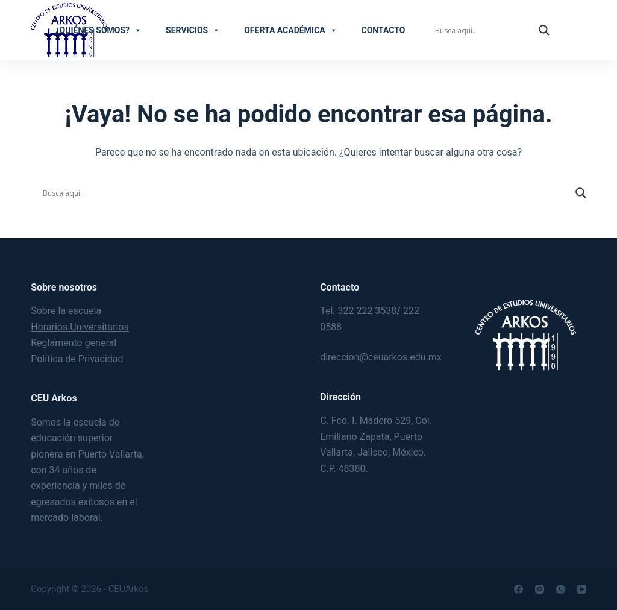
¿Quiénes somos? (98, 30)
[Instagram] (539, 589)
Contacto (384, 30)
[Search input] (484, 30)
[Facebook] (518, 589)
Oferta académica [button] (290, 30)
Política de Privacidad (77, 359)
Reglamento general (73, 342)
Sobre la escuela (66, 310)
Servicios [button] (193, 30)
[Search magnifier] (544, 30)
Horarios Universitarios (79, 327)
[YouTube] (581, 589)
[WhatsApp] (560, 589)
